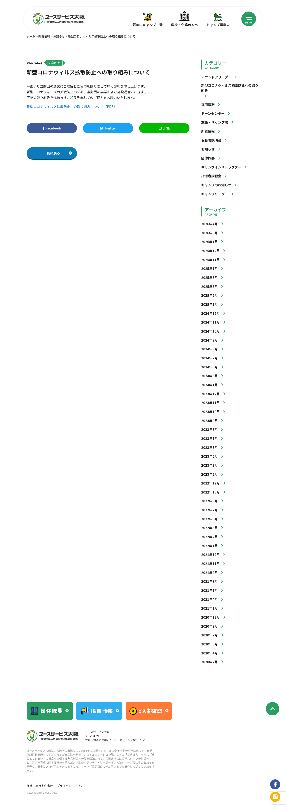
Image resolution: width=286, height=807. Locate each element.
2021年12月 (210, 554)
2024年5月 (209, 375)
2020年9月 (209, 626)
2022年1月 (209, 545)
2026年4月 (209, 223)
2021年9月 (209, 572)
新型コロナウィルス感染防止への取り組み (229, 88)
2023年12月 (210, 393)
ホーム (31, 36)
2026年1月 (209, 241)
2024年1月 (209, 384)
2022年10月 (210, 492)
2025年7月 (209, 268)
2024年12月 (210, 313)
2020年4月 (209, 652)
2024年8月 (209, 348)
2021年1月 (209, 608)
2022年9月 (209, 500)
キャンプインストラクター (221, 167)
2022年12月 (210, 483)
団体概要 (208, 158)
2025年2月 (209, 295)
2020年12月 (210, 617)
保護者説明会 (211, 140)
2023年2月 (209, 474)
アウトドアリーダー (216, 76)
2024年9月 (209, 340)
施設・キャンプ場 (214, 122)
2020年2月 (209, 661)
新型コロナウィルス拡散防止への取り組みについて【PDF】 (72, 106)
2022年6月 (209, 518)
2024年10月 (210, 331)
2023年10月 (210, 411)
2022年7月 (209, 509)
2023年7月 (209, 438)
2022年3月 (209, 527)
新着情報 (44, 36)
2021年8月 (209, 581)
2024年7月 (209, 357)
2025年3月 (209, 286)
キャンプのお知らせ (216, 184)
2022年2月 (209, 536)
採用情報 (208, 104)
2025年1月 (209, 304)
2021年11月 (210, 563)
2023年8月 (209, 429)
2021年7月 (209, 590)
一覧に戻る (57, 152)
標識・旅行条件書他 (40, 785)
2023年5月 (209, 456)
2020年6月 (209, 643)
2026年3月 (209, 232)
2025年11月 (210, 259)
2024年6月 (209, 366)
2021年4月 (209, 599)
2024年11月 (210, 322)
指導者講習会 (211, 175)
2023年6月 (209, 447)
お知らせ (59, 36)
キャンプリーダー (214, 193)
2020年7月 (209, 634)
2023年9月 (209, 420)
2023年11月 (210, 402)
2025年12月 (210, 250)
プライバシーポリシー (71, 785)
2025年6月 (209, 277)
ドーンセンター (213, 113)
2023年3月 (209, 465)
